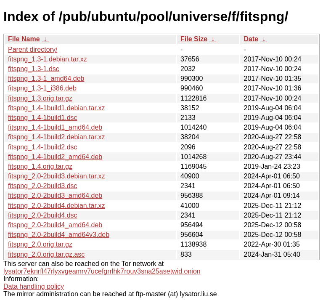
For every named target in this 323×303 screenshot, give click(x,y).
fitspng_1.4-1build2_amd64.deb (55, 156)
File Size (193, 39)
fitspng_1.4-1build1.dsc (42, 117)
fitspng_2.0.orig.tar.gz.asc (46, 254)
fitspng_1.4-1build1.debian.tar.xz (56, 108)
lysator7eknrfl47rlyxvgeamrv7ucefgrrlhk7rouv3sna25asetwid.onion (102, 271)
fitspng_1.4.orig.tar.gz (40, 166)
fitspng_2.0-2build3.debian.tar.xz (56, 176)
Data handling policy (33, 286)
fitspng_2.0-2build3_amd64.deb (55, 195)
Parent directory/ (32, 49)
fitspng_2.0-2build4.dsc (42, 215)
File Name (24, 39)
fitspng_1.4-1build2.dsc (42, 147)
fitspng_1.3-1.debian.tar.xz (47, 59)
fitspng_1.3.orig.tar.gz (40, 98)
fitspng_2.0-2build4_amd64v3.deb (58, 234)
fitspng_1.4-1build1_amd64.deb (55, 127)
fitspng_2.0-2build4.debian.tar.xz (56, 205)
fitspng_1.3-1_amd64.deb (46, 78)
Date (251, 39)
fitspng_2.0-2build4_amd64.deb (55, 225)
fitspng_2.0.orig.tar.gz (40, 244)
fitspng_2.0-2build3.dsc (42, 185)
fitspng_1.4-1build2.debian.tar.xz (56, 137)
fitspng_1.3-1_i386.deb (42, 88)
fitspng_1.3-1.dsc (33, 68)
